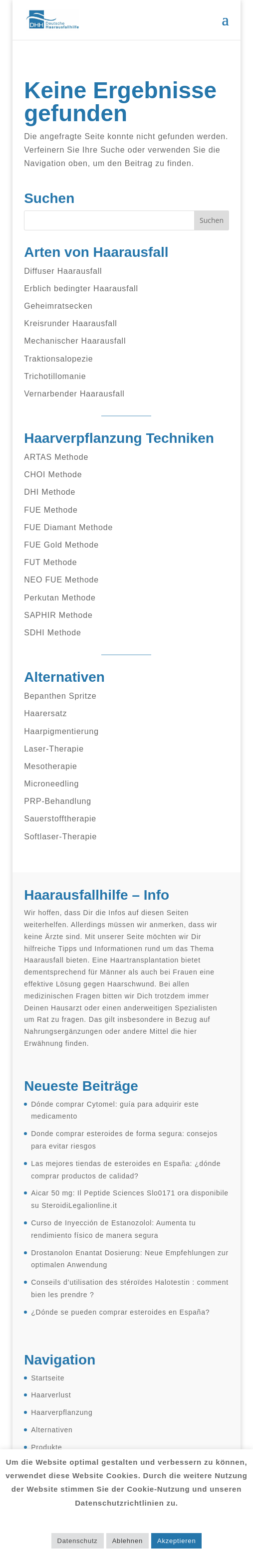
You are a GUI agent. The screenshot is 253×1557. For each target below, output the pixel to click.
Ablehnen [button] (127, 1541)
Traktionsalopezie (58, 359)
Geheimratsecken (58, 306)
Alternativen (52, 1430)
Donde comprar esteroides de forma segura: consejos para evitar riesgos (124, 1140)
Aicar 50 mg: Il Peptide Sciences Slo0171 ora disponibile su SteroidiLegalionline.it (130, 1199)
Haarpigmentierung (61, 731)
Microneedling (51, 783)
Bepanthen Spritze (60, 696)
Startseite (47, 1378)
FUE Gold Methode (61, 545)
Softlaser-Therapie (60, 836)
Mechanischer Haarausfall (75, 341)
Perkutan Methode (60, 597)
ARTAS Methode (56, 457)
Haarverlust (51, 1395)
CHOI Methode (53, 474)
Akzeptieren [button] (176, 1541)
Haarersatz (45, 713)
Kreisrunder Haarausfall (70, 323)
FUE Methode (51, 510)
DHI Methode (49, 492)
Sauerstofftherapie (60, 818)
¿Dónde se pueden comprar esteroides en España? (120, 1312)
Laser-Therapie (54, 749)
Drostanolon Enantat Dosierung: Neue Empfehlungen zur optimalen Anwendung (130, 1259)
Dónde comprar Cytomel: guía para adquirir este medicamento (115, 1110)
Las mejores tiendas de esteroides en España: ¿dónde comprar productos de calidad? (126, 1170)
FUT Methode (50, 562)
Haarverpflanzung (61, 1412)
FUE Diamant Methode (68, 527)
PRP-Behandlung (57, 801)
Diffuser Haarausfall (63, 271)
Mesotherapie (50, 766)
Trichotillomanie (55, 376)
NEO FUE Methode (61, 580)
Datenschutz (77, 1541)
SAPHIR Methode (58, 615)
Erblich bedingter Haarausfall (81, 288)
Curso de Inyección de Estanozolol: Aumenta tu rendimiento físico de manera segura (113, 1229)
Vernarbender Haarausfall (74, 393)
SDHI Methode (52, 632)
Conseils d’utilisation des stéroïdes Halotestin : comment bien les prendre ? (130, 1288)
